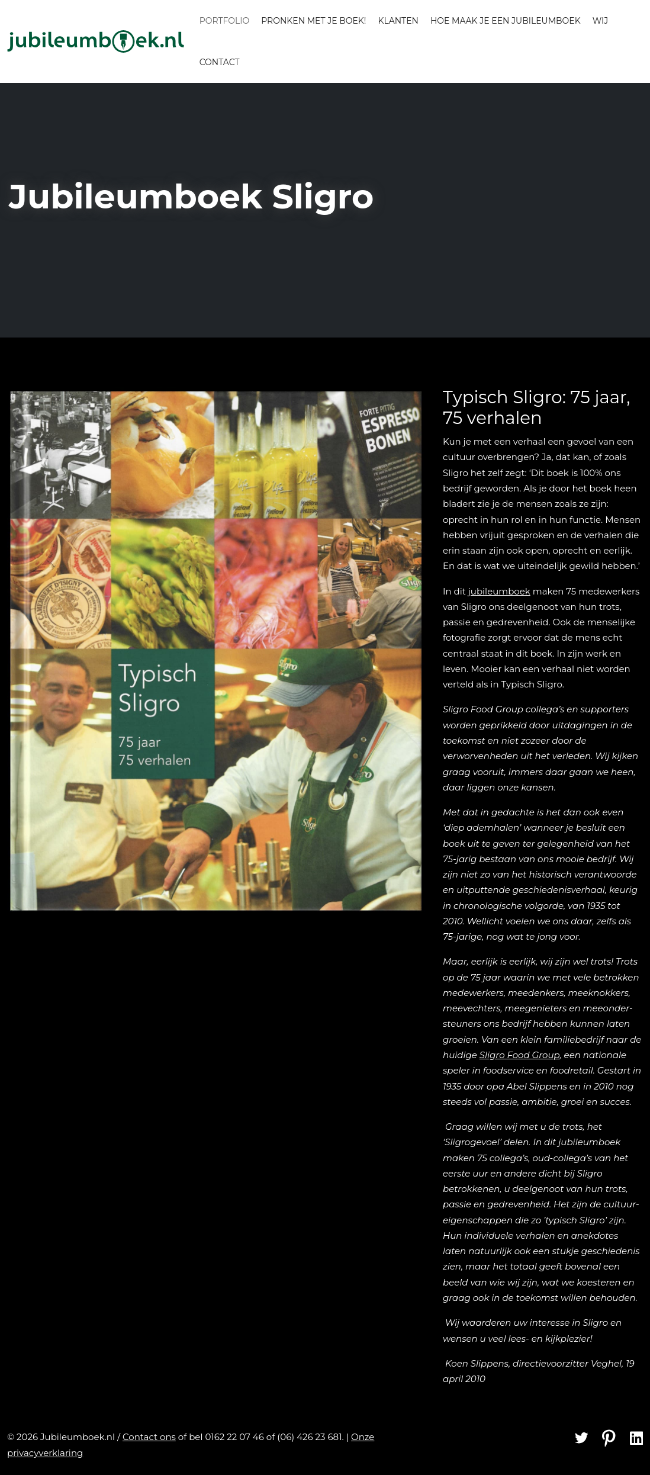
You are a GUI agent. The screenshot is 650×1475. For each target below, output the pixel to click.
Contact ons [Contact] (149, 1436)
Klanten (398, 20)
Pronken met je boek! (313, 20)
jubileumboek (499, 591)
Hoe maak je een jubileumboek (505, 20)
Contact (219, 62)
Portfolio (224, 20)
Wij (601, 20)
